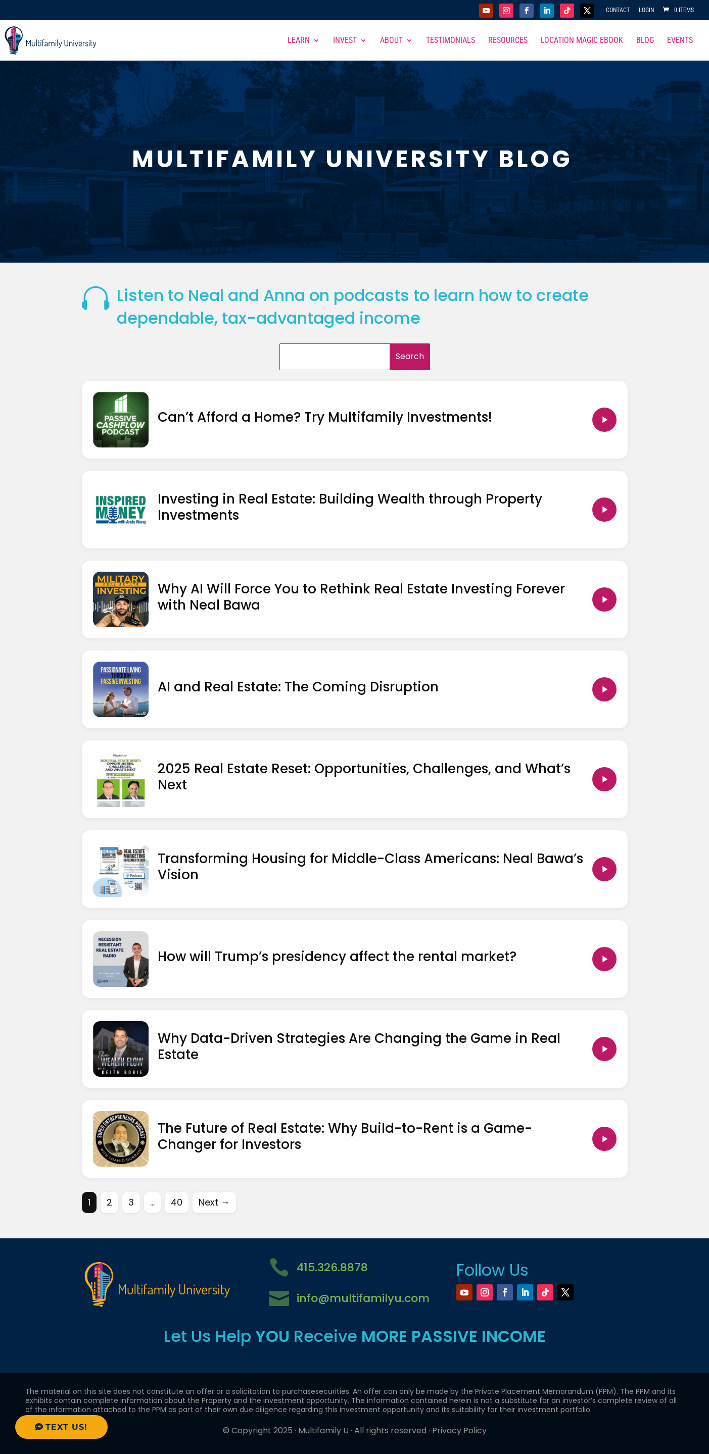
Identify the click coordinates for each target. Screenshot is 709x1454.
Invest (345, 41)
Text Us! (66, 1427)
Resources (508, 41)
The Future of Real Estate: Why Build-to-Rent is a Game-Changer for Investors (345, 1136)
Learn (299, 41)
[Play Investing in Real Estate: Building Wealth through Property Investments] (604, 509)
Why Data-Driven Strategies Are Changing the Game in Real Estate (359, 1046)
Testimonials (450, 41)
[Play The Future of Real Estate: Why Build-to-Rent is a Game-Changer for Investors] (604, 1139)
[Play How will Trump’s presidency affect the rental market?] (604, 959)
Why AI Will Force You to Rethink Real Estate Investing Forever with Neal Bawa (361, 597)
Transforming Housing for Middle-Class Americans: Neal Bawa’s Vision (370, 866)
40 (176, 1202)
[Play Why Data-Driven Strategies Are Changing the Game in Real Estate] (604, 1049)
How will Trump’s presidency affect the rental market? (337, 956)
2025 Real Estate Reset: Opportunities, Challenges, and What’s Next (364, 777)
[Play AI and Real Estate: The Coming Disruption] (604, 689)
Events (680, 41)
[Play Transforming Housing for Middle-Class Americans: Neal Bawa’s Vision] (604, 869)
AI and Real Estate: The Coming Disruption (298, 687)
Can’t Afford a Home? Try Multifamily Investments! (325, 417)
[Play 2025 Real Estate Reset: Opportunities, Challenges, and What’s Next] (604, 779)
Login (646, 10)
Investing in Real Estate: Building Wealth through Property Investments (350, 507)
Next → (214, 1202)
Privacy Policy (459, 1430)
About (391, 41)
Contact (618, 10)
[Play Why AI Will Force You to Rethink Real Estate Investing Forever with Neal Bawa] (604, 599)
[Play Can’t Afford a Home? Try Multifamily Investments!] (604, 420)
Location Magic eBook (582, 41)
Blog (645, 41)
